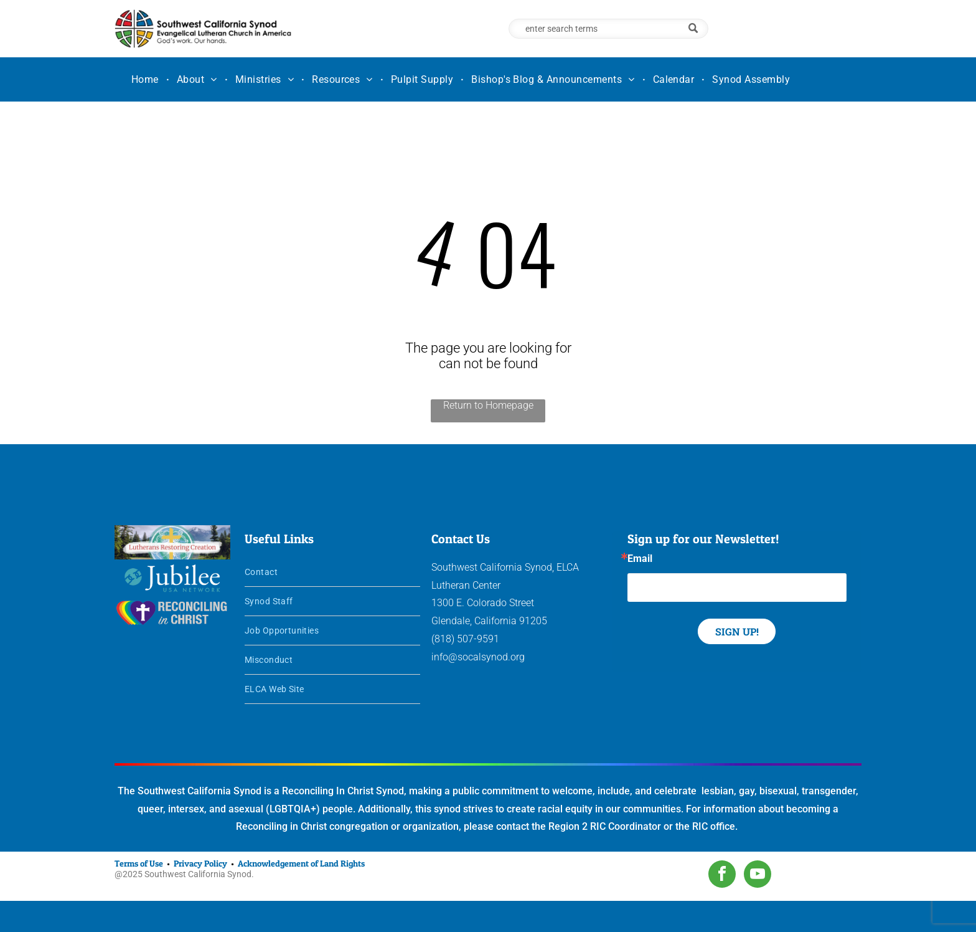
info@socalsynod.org (478, 657)
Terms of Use (139, 863)
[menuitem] (146, 79)
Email (639, 559)
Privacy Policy (200, 863)
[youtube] (757, 875)
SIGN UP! (737, 631)
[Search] (608, 29)
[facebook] (722, 875)
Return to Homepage (488, 405)
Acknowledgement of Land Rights (301, 863)
